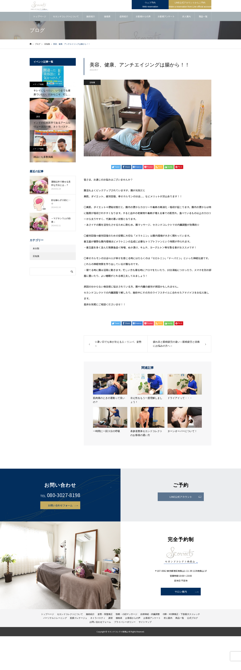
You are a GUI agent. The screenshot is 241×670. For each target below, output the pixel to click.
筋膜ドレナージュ (78, 618)
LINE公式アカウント (181, 497)
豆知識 (92, 82)
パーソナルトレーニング (55, 618)
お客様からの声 (143, 16)
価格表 (107, 16)
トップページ (39, 16)
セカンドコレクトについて (66, 16)
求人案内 (186, 16)
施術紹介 (90, 16)
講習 (38, 117)
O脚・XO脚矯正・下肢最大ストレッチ (181, 614)
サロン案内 (181, 592)
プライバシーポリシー (125, 622)
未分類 (36, 249)
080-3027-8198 (63, 495)
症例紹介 (124, 16)
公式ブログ (192, 618)
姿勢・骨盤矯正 (105, 614)
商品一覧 (203, 16)
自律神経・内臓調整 (150, 614)
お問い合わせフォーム (60, 505)
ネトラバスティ (97, 618)
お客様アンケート (166, 16)
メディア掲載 (38, 85)
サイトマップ (145, 622)
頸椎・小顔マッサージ (126, 614)
